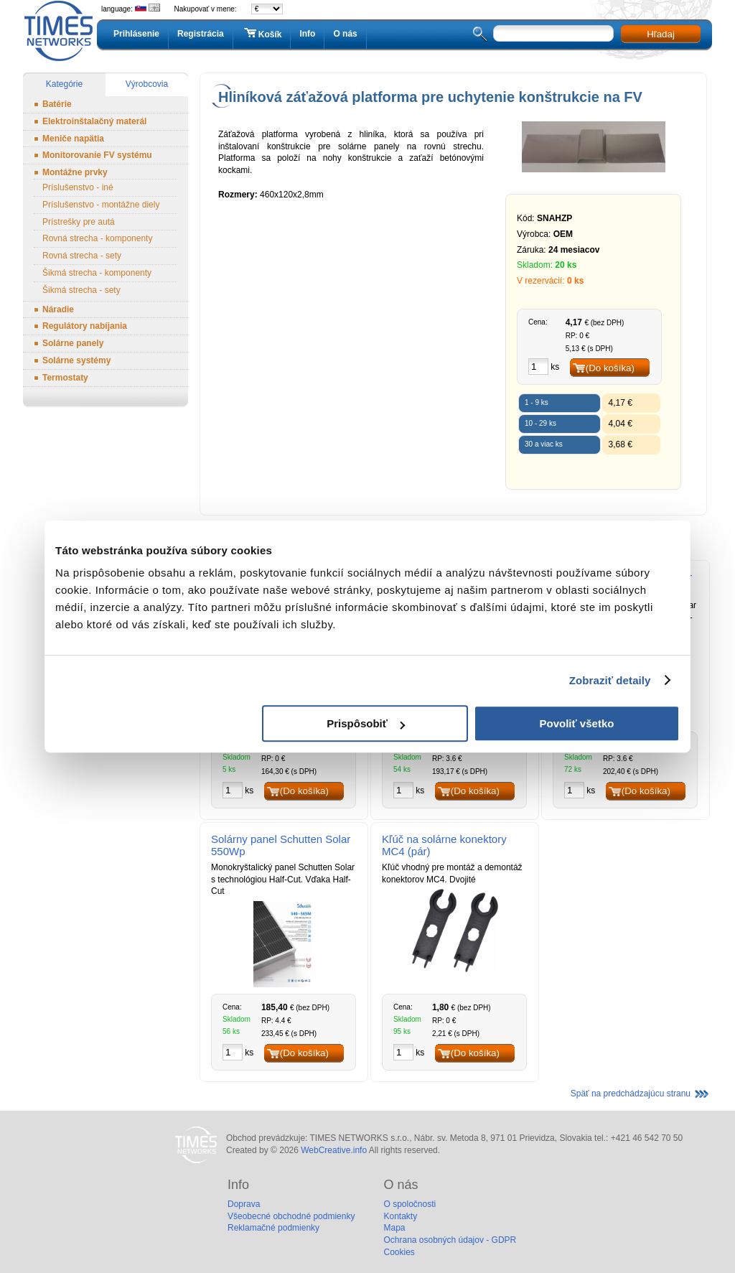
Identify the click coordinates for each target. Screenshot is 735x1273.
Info (307, 34)
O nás (345, 34)
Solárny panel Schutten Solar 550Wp (280, 845)
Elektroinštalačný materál (94, 121)
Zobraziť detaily (610, 680)
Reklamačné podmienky (273, 1228)
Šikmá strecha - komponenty (96, 273)
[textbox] (553, 33)
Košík (262, 33)
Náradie (58, 309)
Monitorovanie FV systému (97, 155)
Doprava (244, 1204)
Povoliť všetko (577, 723)
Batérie (57, 104)
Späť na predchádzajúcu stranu (630, 1093)
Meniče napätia (73, 139)
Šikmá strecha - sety (81, 290)
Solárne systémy (76, 360)
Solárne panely (72, 343)
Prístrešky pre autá (78, 222)
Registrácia (200, 34)
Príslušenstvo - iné (77, 187)
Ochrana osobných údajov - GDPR (449, 1240)
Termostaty (65, 378)
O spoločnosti (409, 1204)
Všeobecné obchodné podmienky (291, 1216)
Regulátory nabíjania (84, 326)
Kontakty (400, 1216)
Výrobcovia (147, 84)
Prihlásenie (136, 34)
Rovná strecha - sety (81, 256)
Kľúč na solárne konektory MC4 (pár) (444, 845)
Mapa (394, 1228)
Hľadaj (661, 34)
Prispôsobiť (366, 723)
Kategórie (64, 84)
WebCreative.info (334, 1150)
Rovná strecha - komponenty (97, 238)
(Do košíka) (610, 368)
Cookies (398, 1252)
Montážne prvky (75, 172)
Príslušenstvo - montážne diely (100, 205)
